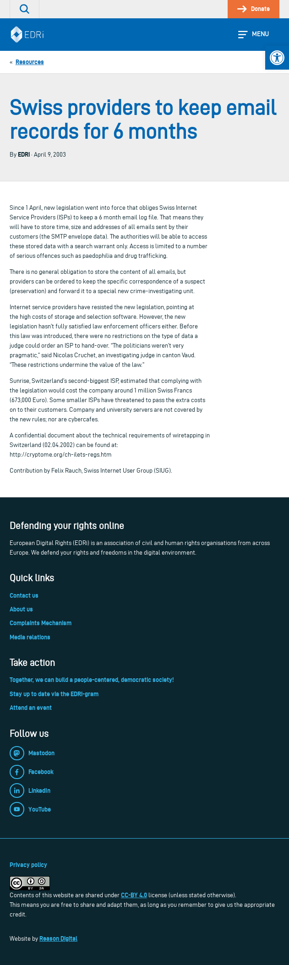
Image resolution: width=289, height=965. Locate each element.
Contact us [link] (24, 595)
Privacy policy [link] (28, 864)
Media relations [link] (30, 637)
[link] (277, 58)
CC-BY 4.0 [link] (134, 895)
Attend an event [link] (31, 707)
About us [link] (21, 609)
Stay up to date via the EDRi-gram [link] (54, 694)
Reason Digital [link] (58, 938)
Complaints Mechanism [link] (40, 623)
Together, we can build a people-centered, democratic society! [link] (92, 679)
